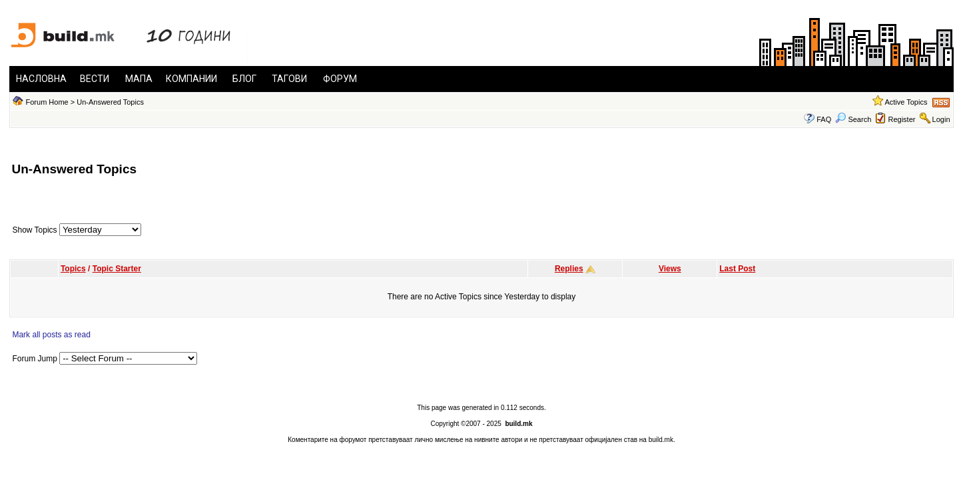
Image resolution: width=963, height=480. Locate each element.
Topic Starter (117, 268)
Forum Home (47, 102)
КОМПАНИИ (191, 78)
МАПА (139, 78)
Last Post (737, 268)
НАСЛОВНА (41, 78)
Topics (73, 268)
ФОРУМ (340, 78)
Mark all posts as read (51, 334)
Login (941, 119)
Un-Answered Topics (110, 102)
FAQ (823, 119)
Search (853, 119)
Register (901, 119)
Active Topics (905, 102)
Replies (569, 268)
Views (670, 268)
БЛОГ (244, 78)
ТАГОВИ (289, 78)
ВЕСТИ (94, 78)
